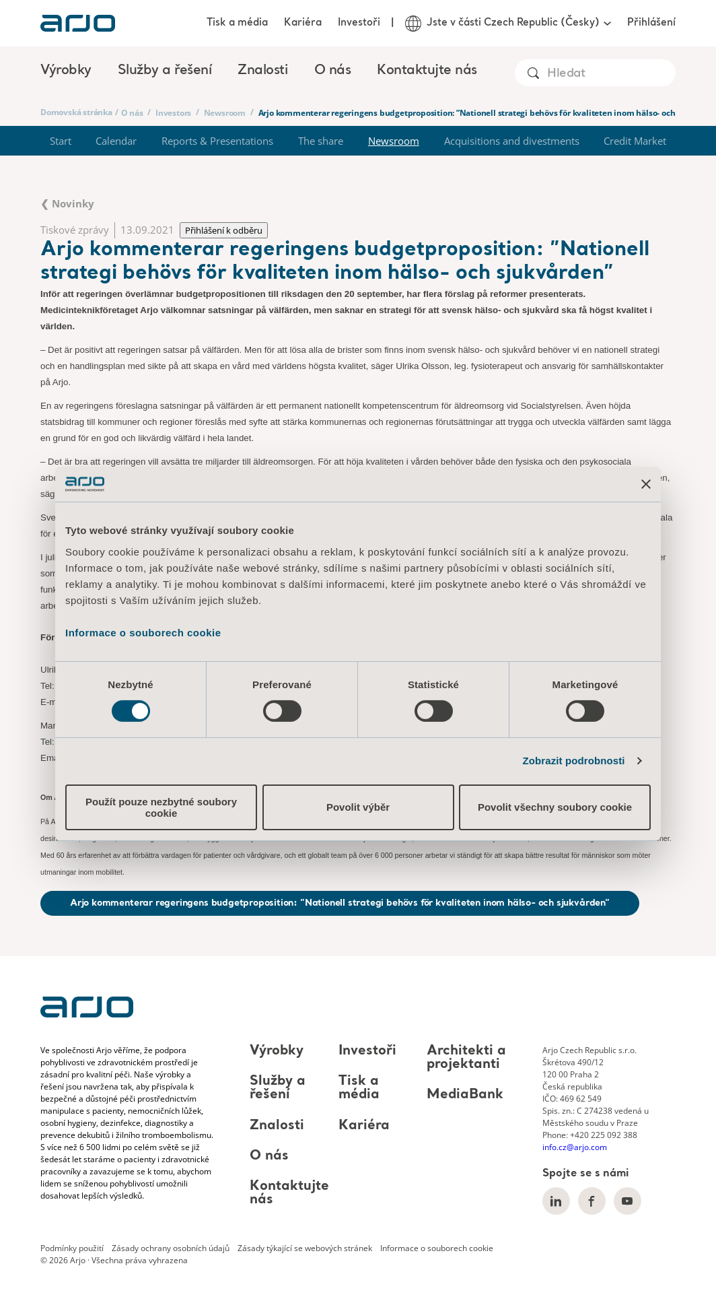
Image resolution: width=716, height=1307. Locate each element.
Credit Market (635, 140)
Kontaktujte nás (427, 71)
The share (320, 140)
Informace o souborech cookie (143, 632)
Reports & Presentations (217, 140)
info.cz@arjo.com (574, 1147)
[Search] (611, 74)
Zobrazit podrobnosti (574, 760)
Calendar (116, 140)
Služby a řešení (278, 1088)
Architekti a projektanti (466, 1057)
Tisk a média (237, 23)
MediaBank (465, 1095)
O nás (132, 113)
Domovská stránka (76, 112)
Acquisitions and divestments (511, 140)
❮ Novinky (67, 203)
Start (60, 140)
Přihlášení (651, 23)
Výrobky (276, 1051)
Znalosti (277, 1126)
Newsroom (225, 113)
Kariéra (303, 23)
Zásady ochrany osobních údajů (170, 1248)
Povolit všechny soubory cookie (555, 807)
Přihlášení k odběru (223, 230)
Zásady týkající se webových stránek (305, 1248)
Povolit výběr (358, 807)
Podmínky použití (72, 1248)
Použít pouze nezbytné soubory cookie (161, 807)
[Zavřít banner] (646, 484)
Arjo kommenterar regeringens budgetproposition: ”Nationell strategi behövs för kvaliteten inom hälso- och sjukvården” (340, 903)
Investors (173, 113)
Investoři (359, 23)
